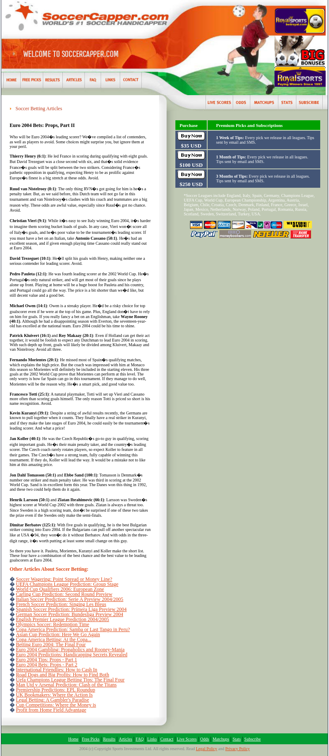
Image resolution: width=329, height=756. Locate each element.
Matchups (221, 739)
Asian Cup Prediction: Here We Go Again (58, 634)
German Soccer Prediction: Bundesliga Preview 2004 (69, 614)
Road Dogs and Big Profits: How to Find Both (62, 675)
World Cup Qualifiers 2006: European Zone (60, 589)
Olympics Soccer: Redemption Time (52, 624)
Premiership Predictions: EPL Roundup (55, 690)
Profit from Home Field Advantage (51, 710)
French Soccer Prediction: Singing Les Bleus (61, 604)
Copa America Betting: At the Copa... (53, 639)
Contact (166, 739)
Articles (125, 739)
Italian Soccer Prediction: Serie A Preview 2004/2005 (69, 599)
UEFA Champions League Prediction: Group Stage (67, 584)
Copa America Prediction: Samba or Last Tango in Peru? (73, 629)
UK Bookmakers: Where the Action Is (54, 695)
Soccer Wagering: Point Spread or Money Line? (64, 579)
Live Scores (187, 739)
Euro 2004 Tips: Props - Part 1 (46, 660)
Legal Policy (206, 748)
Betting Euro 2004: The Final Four (51, 644)
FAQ (140, 739)
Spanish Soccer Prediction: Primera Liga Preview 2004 (71, 609)
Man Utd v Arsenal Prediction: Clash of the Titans (66, 685)
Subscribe (252, 739)
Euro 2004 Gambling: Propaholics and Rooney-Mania (70, 649)
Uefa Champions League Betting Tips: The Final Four (70, 680)
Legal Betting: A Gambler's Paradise (52, 700)
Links (152, 739)
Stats (237, 739)
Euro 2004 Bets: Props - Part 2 (46, 665)
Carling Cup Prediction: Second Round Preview (64, 594)
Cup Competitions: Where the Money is (56, 705)
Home (73, 739)
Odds (204, 739)
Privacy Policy (237, 748)
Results (109, 739)
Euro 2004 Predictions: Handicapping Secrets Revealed (71, 655)
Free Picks (91, 739)
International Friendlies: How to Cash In (56, 670)
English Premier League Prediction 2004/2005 (62, 619)
